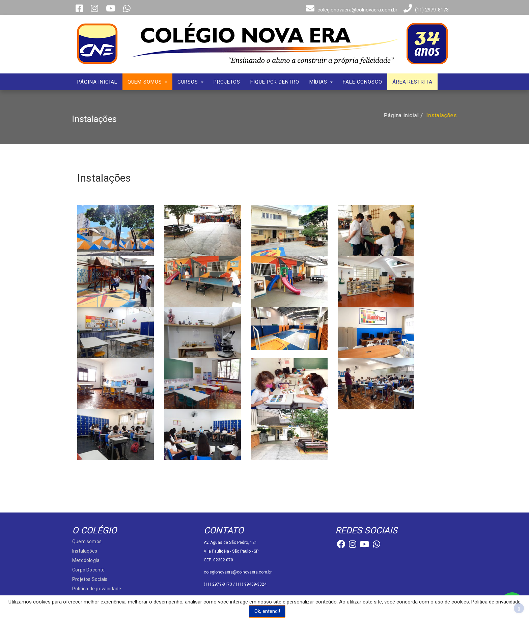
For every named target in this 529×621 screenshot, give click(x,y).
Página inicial (97, 82)
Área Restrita (412, 82)
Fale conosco (362, 82)
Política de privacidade (96, 588)
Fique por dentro (274, 82)
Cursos (190, 82)
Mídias (321, 82)
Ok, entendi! (267, 611)
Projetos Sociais (89, 579)
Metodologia (86, 560)
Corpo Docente (88, 569)
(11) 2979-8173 (425, 10)
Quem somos (147, 82)
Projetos (227, 82)
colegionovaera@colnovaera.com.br (350, 10)
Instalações (443, 115)
